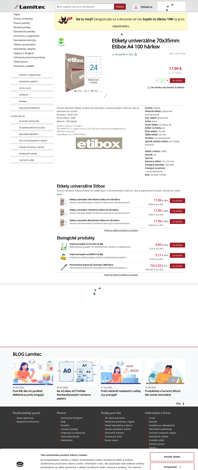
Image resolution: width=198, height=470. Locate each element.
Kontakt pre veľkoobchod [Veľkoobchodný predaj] (162, 425)
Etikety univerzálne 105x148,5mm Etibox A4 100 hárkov (95, 199)
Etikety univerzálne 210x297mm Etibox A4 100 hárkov (94, 209)
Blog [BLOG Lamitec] (63, 421)
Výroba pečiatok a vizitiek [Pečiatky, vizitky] (118, 429)
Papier (17, 14)
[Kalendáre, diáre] (32, 141)
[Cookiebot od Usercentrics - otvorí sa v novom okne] (20, 464)
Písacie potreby (22, 22)
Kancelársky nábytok (25, 48)
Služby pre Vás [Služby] (18, 116)
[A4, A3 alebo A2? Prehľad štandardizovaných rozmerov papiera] (77, 372)
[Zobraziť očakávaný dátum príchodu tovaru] (135, 54)
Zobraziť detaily (49, 464)
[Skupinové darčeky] (32, 82)
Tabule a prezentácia (24, 44)
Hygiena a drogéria (24, 53)
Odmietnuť (172, 457)
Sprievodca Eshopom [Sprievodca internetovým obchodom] (71, 417)
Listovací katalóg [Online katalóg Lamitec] (69, 429)
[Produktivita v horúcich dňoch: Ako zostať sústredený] (165, 372)
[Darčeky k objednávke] (32, 75)
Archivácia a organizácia (26, 35)
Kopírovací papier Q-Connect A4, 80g (86, 244)
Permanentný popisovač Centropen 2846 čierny (91, 264)
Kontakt (153, 421)
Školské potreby (22, 27)
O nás (152, 417)
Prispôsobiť (172, 447)
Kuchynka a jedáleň (24, 65)
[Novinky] (32, 101)
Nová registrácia (25, 417)
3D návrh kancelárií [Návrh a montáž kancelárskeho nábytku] (115, 417)
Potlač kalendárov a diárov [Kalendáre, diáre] (118, 425)
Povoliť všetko (172, 437)
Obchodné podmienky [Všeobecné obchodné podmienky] (160, 429)
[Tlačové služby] (32, 160)
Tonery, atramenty (23, 18)
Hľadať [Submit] (120, 6)
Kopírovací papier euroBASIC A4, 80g (86, 254)
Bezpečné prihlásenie (28, 421)
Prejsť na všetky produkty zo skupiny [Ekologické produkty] (121, 274)
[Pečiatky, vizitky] (32, 147)
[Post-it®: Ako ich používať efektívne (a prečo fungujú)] (33, 372)
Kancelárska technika (25, 40)
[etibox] (99, 145)
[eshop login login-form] (136, 7)
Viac (180, 403)
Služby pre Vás (111, 413)
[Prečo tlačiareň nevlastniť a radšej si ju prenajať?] (121, 372)
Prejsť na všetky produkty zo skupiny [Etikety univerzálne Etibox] (121, 230)
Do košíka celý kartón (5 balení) (166, 87)
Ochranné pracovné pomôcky (29, 57)
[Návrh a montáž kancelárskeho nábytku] (32, 121)
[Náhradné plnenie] (32, 154)
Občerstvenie (21, 61)
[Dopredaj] (32, 95)
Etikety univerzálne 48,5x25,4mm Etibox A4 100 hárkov (95, 220)
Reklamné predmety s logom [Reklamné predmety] (119, 421)
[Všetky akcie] (32, 88)
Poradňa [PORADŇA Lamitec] (65, 425)
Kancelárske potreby (24, 31)
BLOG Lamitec (27, 354)
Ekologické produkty (76, 238)
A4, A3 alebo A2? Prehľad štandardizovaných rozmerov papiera (74, 394)
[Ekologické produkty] (32, 108)
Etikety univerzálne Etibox (81, 186)
